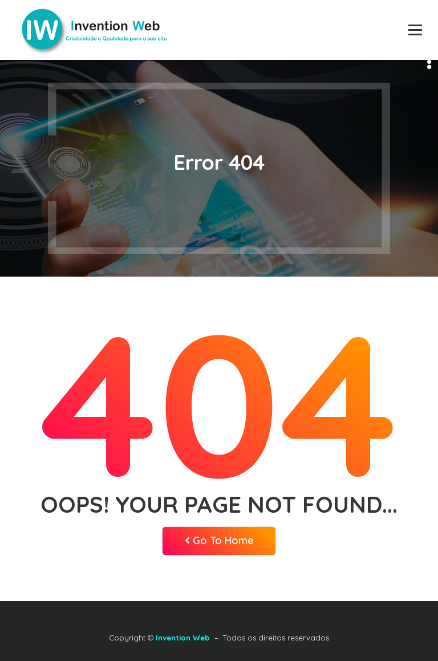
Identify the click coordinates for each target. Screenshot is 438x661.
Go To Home (219, 540)
